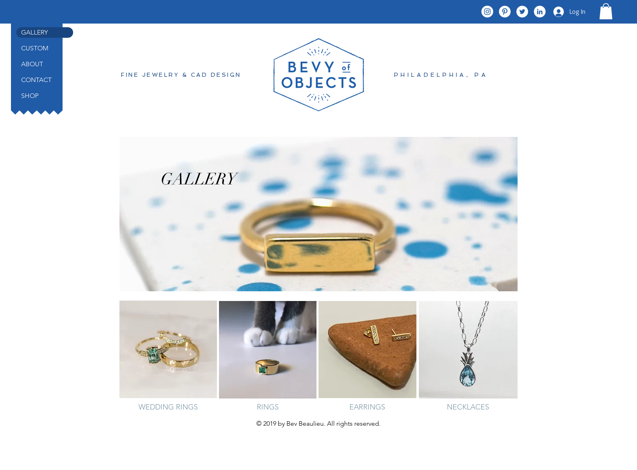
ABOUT (32, 64)
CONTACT (36, 80)
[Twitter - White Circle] (522, 11)
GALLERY (34, 32)
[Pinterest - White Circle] (505, 11)
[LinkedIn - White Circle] (540, 11)
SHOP (30, 96)
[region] (318, 214)
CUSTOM (34, 48)
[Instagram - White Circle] (487, 11)
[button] (606, 11)
